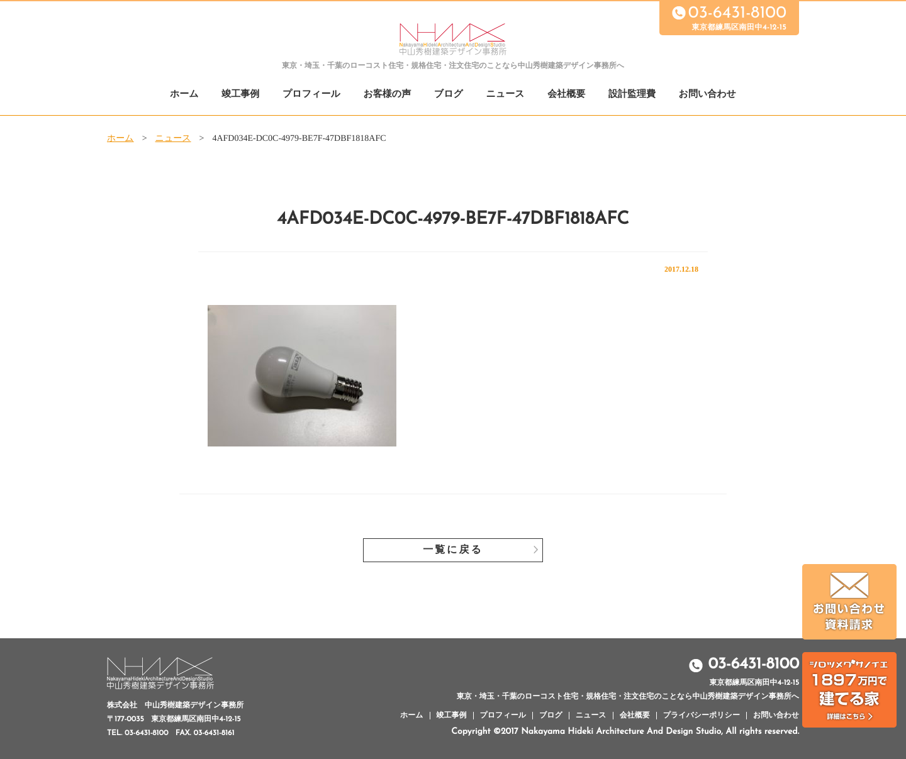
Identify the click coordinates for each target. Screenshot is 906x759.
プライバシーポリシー (701, 715)
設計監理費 (632, 94)
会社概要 (566, 94)
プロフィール (311, 94)
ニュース (505, 94)
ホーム (184, 94)
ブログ (448, 94)
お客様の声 (387, 94)
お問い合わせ (707, 94)
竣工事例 (240, 94)
